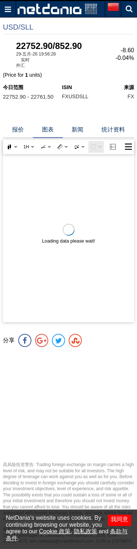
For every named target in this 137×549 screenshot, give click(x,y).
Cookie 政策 (55, 531)
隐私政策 (85, 531)
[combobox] (79, 147)
